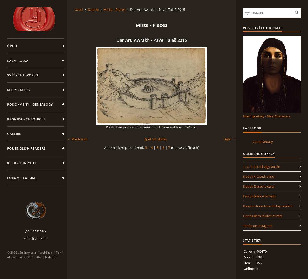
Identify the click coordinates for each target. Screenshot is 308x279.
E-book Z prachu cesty (259, 186)
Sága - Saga (18, 60)
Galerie (14, 134)
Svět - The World (22, 75)
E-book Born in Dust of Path (263, 216)
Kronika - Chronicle (26, 119)
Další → (230, 139)
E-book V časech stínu (258, 176)
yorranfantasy (263, 142)
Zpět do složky (155, 139)
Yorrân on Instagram (257, 226)
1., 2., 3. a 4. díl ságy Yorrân (261, 166)
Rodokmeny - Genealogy (30, 104)
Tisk (58, 252)
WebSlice (46, 252)
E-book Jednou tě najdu (259, 196)
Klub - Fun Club (22, 163)
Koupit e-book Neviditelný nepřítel (267, 206)
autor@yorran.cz (36, 238)
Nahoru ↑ (51, 257)
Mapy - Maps (18, 90)
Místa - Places (114, 9)
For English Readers (26, 148)
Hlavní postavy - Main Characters (266, 116)
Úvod (12, 46)
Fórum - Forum (21, 178)
